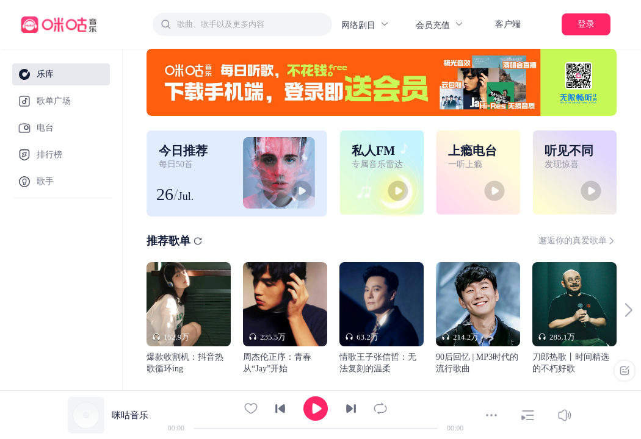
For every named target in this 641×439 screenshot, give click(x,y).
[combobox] (242, 24)
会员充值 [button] (440, 25)
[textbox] (251, 24)
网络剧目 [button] (365, 25)
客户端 (508, 24)
